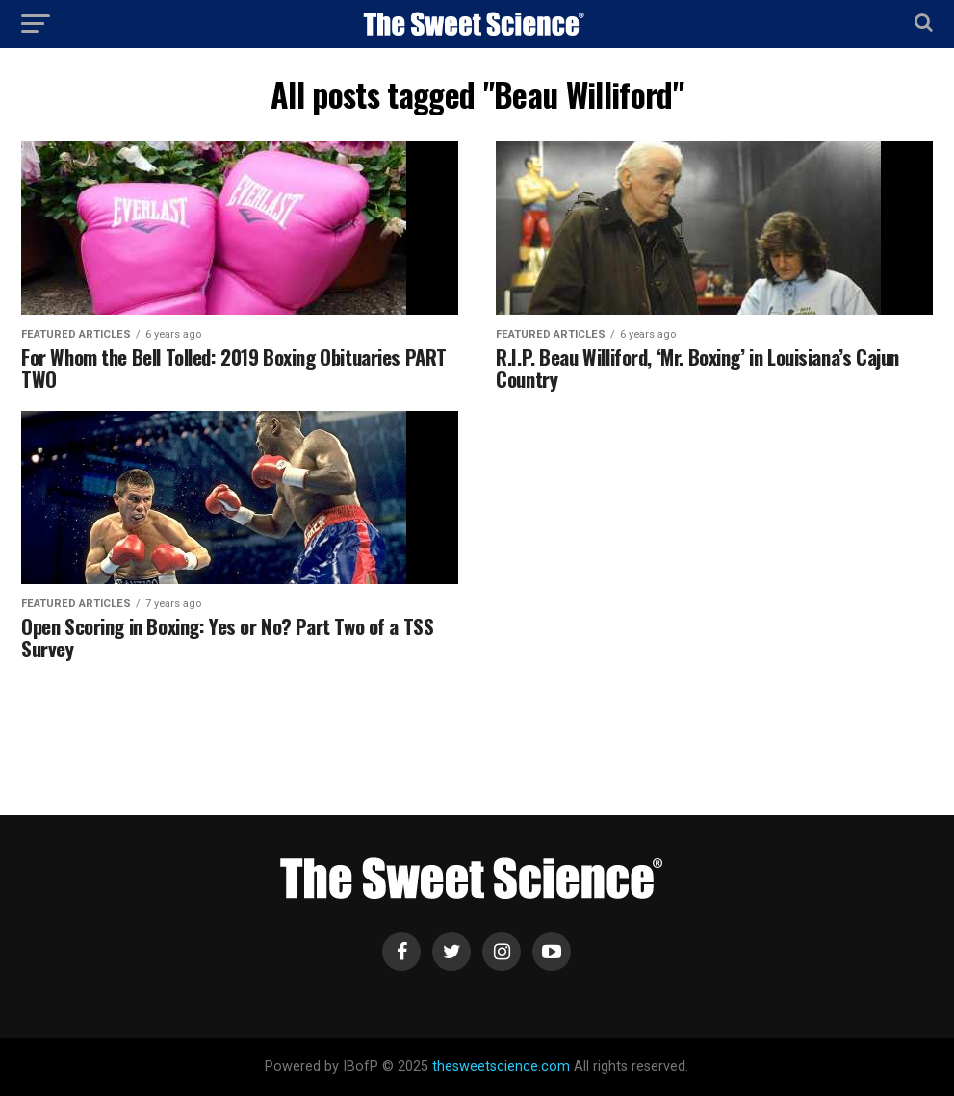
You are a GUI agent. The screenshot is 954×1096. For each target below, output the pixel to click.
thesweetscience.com (501, 1066)
